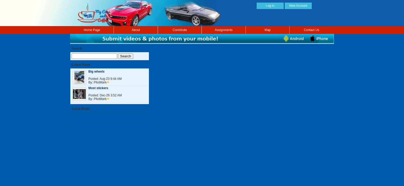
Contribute (180, 30)
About (136, 30)
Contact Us (311, 30)
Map (268, 30)
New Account (298, 5)
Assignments (224, 30)
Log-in (270, 5)
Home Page (92, 30)
